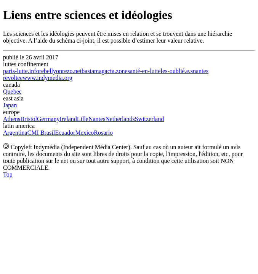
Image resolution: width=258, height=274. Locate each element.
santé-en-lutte (144, 71)
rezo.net (72, 71)
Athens (11, 119)
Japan (10, 105)
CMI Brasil (41, 132)
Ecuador (65, 132)
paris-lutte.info (21, 71)
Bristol (28, 119)
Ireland (68, 119)
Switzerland (149, 119)
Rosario (103, 132)
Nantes (96, 119)
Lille (82, 119)
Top (8, 174)
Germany (48, 119)
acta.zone (116, 71)
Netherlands (120, 119)
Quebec (12, 91)
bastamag (93, 71)
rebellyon (50, 71)
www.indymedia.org (47, 78)
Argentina (15, 132)
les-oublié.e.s (177, 71)
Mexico (84, 132)
